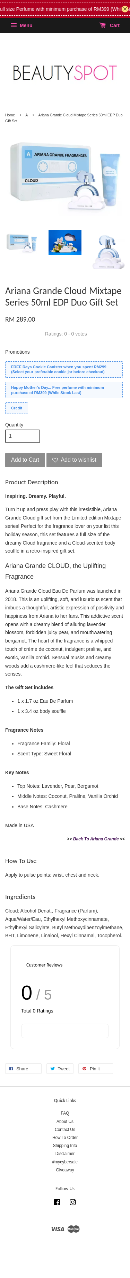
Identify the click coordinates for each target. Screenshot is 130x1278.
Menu (21, 25)
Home (10, 115)
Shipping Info (65, 1145)
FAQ (65, 1113)
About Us (65, 1121)
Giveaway (65, 1170)
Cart (109, 25)
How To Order (65, 1137)
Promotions (17, 352)
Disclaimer (65, 1153)
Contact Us (65, 1129)
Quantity (14, 425)
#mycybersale (65, 1162)
